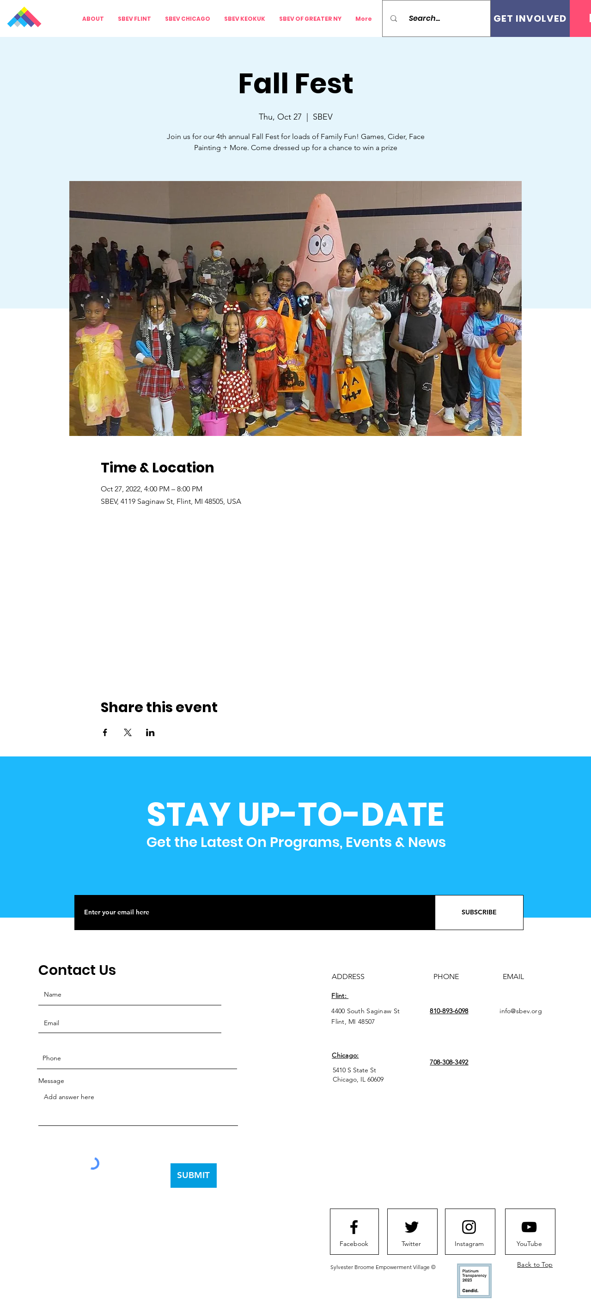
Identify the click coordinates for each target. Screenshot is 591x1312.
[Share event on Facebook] (105, 732)
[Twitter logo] (411, 1227)
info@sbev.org (521, 1011)
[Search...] (440, 18)
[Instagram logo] (469, 1227)
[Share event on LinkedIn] (150, 732)
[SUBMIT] (194, 1175)
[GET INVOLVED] (530, 18)
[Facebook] (354, 1244)
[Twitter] (411, 1244)
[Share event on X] (127, 732)
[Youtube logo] (529, 1227)
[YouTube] (529, 1244)
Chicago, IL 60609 (358, 1079)
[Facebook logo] (354, 1227)
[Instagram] (469, 1244)
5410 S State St (354, 1070)
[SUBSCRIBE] (479, 912)
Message (51, 1080)
